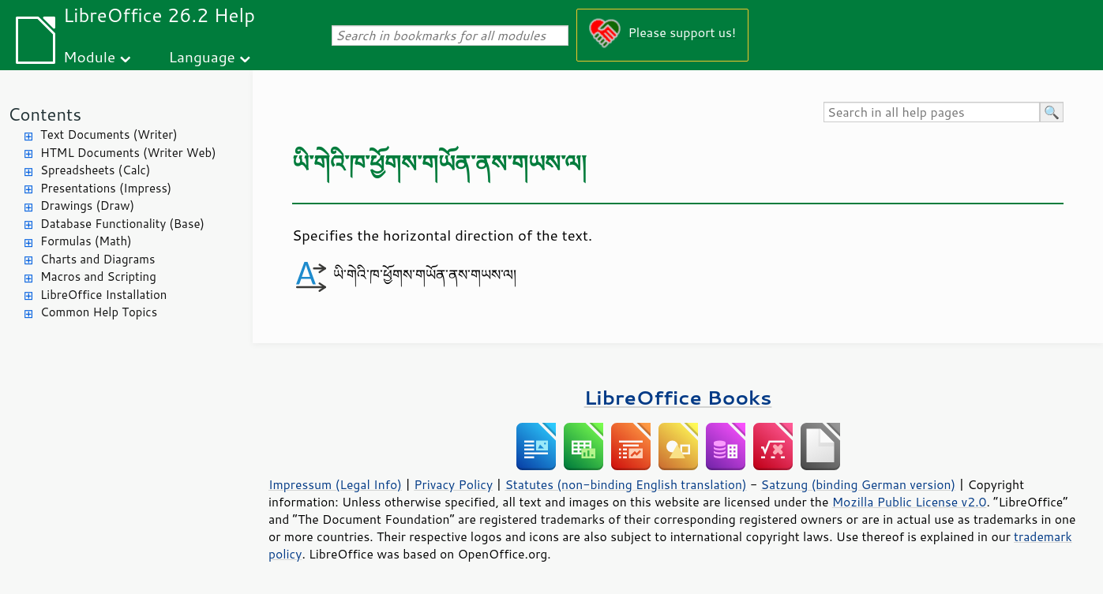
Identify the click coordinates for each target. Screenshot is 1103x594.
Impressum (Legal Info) (335, 484)
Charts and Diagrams (97, 259)
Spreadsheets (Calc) (95, 170)
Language (202, 56)
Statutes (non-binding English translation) (625, 484)
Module (89, 56)
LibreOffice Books (678, 397)
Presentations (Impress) (105, 188)
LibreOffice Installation (103, 294)
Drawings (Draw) (87, 205)
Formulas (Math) (86, 241)
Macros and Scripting (98, 276)
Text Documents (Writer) (109, 134)
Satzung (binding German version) (858, 484)
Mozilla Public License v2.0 (909, 501)
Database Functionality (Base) (122, 223)
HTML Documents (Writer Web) (128, 152)
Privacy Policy (453, 484)
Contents (44, 114)
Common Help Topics (98, 312)
